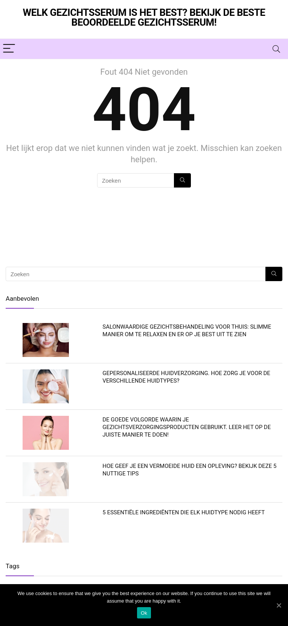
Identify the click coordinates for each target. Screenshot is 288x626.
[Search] (276, 49)
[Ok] (278, 605)
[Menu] (9, 49)
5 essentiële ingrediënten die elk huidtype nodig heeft (183, 512)
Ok (144, 613)
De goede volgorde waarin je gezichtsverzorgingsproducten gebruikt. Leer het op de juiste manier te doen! (186, 427)
